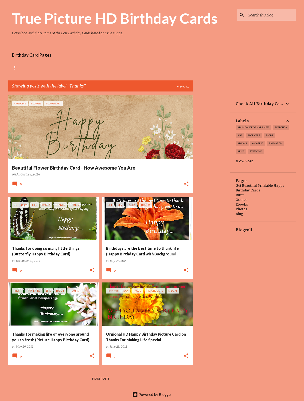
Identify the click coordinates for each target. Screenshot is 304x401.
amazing (257, 143)
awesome (256, 151)
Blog (239, 214)
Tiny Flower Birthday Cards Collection (106, 67)
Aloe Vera (254, 135)
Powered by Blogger (152, 394)
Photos (241, 209)
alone (269, 135)
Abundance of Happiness (253, 127)
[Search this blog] (271, 15)
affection (281, 127)
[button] (186, 184)
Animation (275, 143)
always (242, 143)
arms (241, 151)
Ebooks (242, 204)
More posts (100, 378)
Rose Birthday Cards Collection (38, 67)
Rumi (240, 195)
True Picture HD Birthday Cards (115, 18)
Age (240, 135)
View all (183, 86)
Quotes (241, 200)
